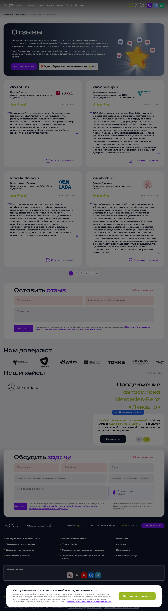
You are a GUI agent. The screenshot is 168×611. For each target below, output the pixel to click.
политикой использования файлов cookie (89, 602)
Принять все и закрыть (137, 596)
